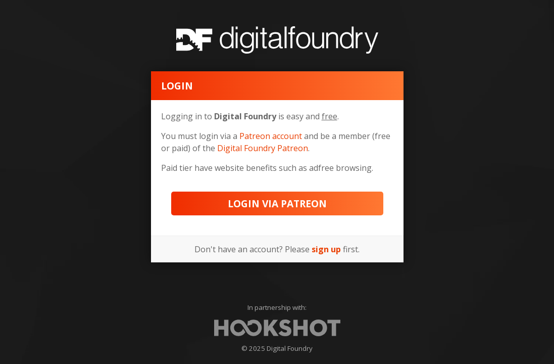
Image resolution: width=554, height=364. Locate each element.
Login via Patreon (277, 203)
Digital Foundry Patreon (262, 148)
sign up (326, 249)
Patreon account (270, 136)
